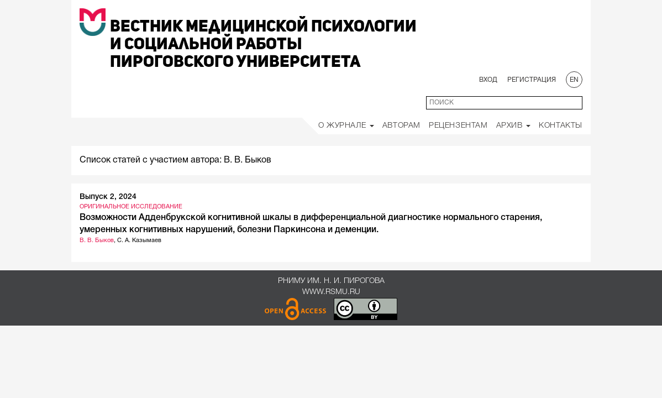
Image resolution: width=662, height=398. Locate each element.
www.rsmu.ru (331, 292)
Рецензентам (458, 125)
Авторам (401, 125)
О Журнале (346, 125)
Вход (488, 80)
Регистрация (531, 80)
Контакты (560, 125)
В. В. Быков (97, 240)
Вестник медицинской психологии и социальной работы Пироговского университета (263, 45)
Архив (513, 125)
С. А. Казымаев (139, 240)
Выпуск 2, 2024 (108, 197)
